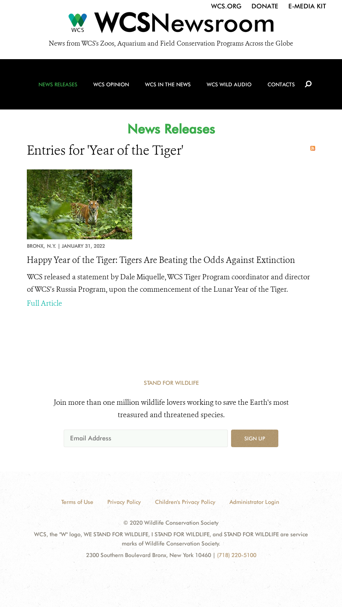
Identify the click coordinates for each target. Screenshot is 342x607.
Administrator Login (254, 502)
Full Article (44, 303)
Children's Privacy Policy (185, 502)
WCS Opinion (111, 84)
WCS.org (226, 6)
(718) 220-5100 (236, 555)
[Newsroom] (171, 25)
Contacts (281, 84)
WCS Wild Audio (229, 84)
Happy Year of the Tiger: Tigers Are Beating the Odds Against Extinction (161, 260)
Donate (264, 6)
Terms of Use (77, 502)
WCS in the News (168, 84)
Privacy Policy (124, 502)
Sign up (254, 438)
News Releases (57, 84)
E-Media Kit (307, 6)
